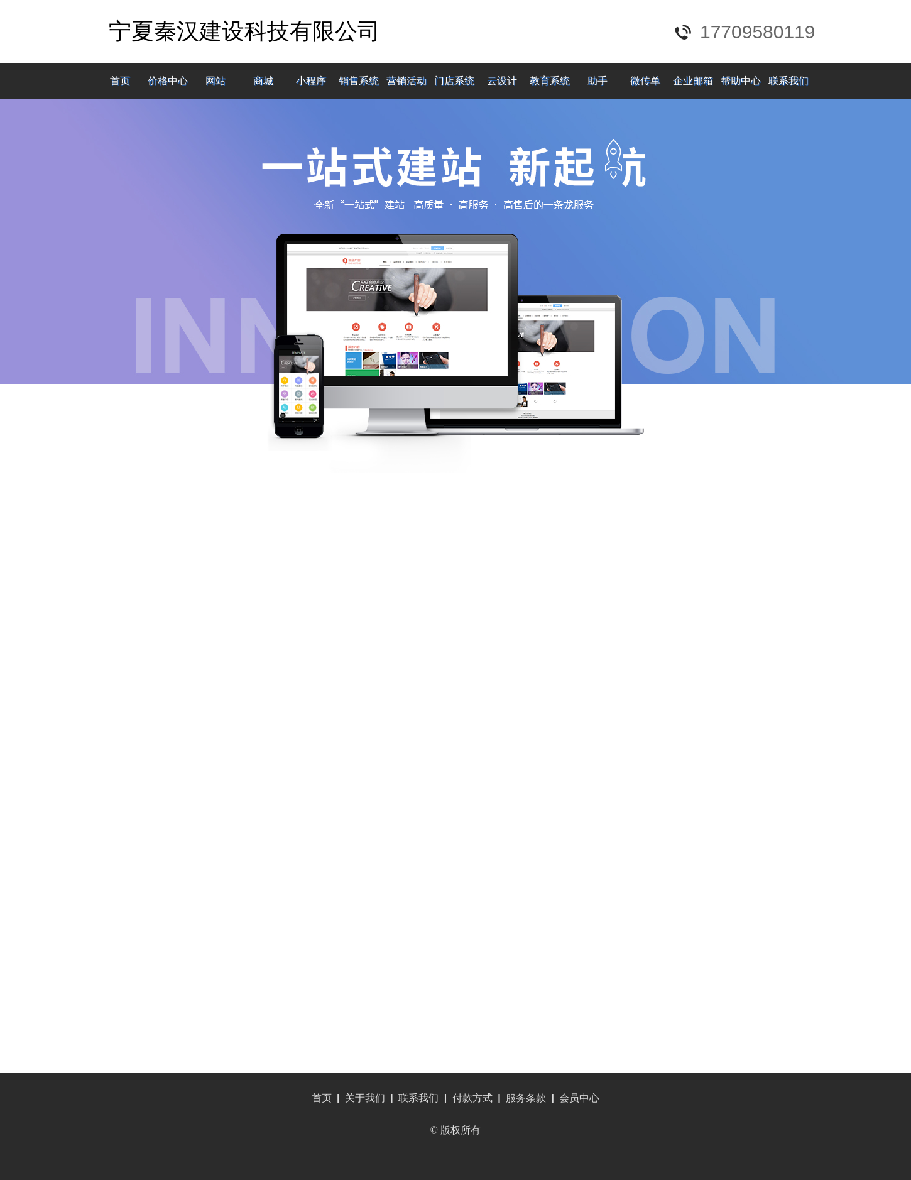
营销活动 (406, 80)
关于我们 (365, 1098)
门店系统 (454, 80)
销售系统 (359, 80)
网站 (215, 80)
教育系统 (550, 80)
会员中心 (579, 1098)
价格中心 (168, 80)
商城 (263, 80)
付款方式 (472, 1098)
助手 (597, 80)
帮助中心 (741, 80)
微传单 (645, 80)
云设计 (502, 80)
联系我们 (788, 80)
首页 (120, 80)
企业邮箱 (693, 80)
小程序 (311, 80)
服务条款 (526, 1098)
